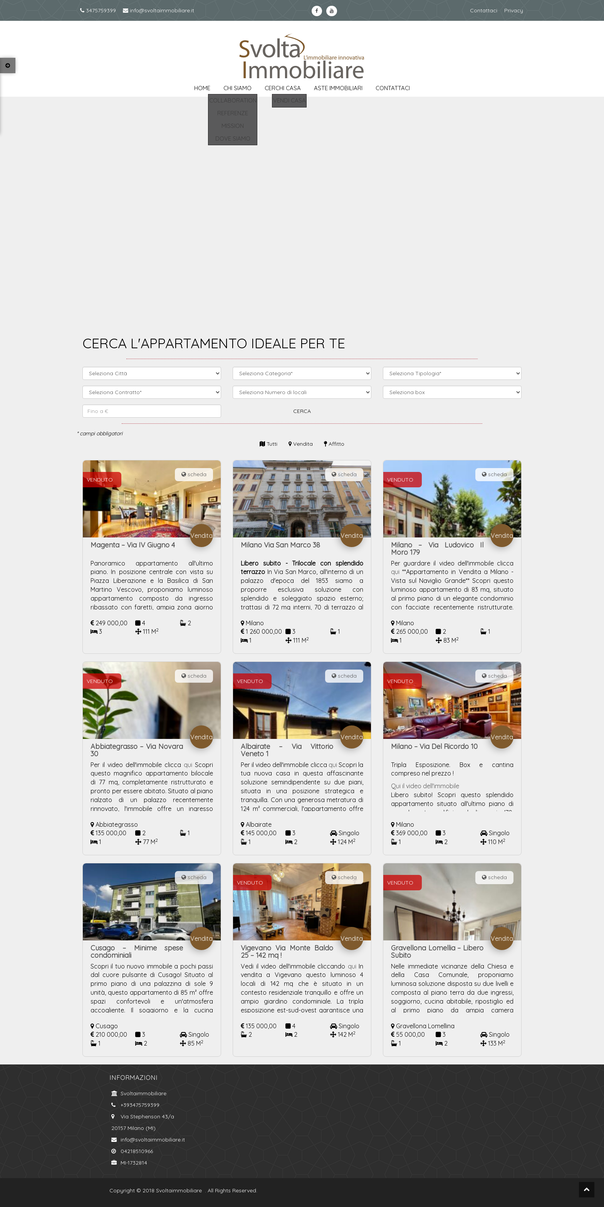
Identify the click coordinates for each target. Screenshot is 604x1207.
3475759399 (98, 10)
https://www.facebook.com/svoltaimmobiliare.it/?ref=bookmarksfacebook (317, 11)
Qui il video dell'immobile (426, 786)
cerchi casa (283, 88)
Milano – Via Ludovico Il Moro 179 (437, 549)
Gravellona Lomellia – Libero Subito (437, 951)
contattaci (393, 88)
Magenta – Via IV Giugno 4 (133, 545)
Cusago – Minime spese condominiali (137, 951)
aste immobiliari (338, 88)
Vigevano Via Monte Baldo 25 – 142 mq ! (287, 951)
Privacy (513, 10)
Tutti (268, 443)
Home (202, 88)
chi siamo (237, 88)
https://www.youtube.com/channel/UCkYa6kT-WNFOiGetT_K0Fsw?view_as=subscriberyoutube (331, 11)
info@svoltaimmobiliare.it (158, 10)
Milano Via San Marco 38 (280, 545)
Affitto (334, 443)
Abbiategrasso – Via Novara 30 (137, 750)
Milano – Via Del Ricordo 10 (434, 746)
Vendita (301, 443)
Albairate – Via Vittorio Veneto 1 (287, 750)
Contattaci (483, 10)
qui (395, 572)
